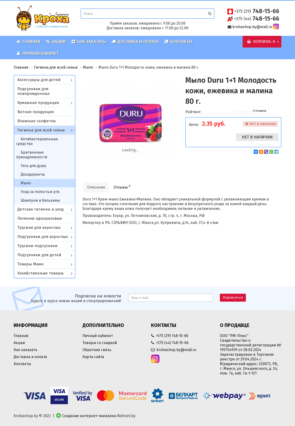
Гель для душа (33, 165)
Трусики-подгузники (37, 245)
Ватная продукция (35, 111)
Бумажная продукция (38, 102)
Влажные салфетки (36, 121)
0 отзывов (259, 110)
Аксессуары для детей (39, 79)
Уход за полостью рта (40, 191)
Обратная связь (96, 350)
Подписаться (233, 298)
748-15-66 (256, 11)
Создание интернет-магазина (89, 416)
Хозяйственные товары (40, 273)
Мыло (88, 67)
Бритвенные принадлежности (31, 154)
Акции (56, 41)
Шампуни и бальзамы (40, 200)
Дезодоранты (33, 174)
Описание (96, 187)
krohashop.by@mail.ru (252, 27)
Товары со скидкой (99, 343)
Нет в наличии (257, 137)
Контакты (178, 41)
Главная (28, 41)
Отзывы (121, 187)
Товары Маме (30, 264)
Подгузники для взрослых (42, 236)
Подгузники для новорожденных (33, 91)
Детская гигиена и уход (40, 209)
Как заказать (88, 41)
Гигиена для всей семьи (56, 67)
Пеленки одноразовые (39, 218)
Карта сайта (93, 357)
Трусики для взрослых (39, 227)
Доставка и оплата (135, 41)
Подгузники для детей (39, 254)
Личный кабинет (37, 53)
